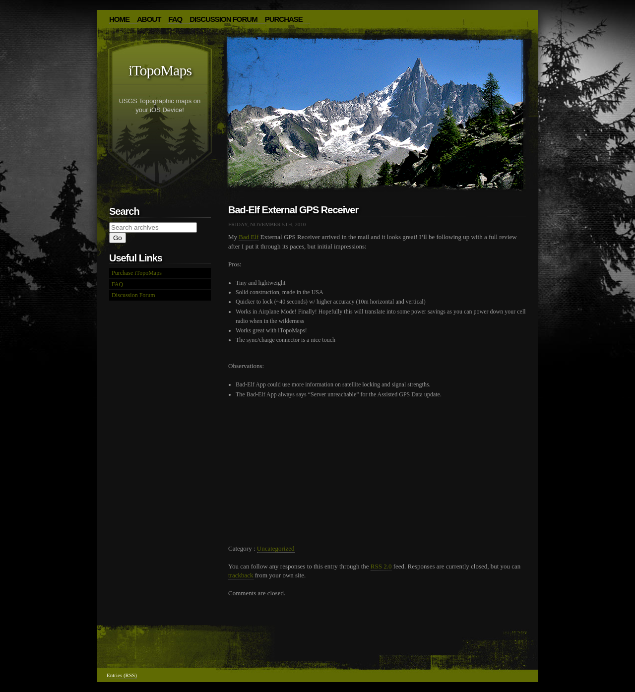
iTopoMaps (159, 70)
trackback (241, 575)
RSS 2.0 (381, 566)
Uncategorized (276, 548)
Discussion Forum (223, 19)
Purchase (284, 19)
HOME (119, 19)
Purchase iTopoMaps (137, 272)
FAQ (175, 19)
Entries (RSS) (122, 675)
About (149, 19)
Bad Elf (248, 237)
